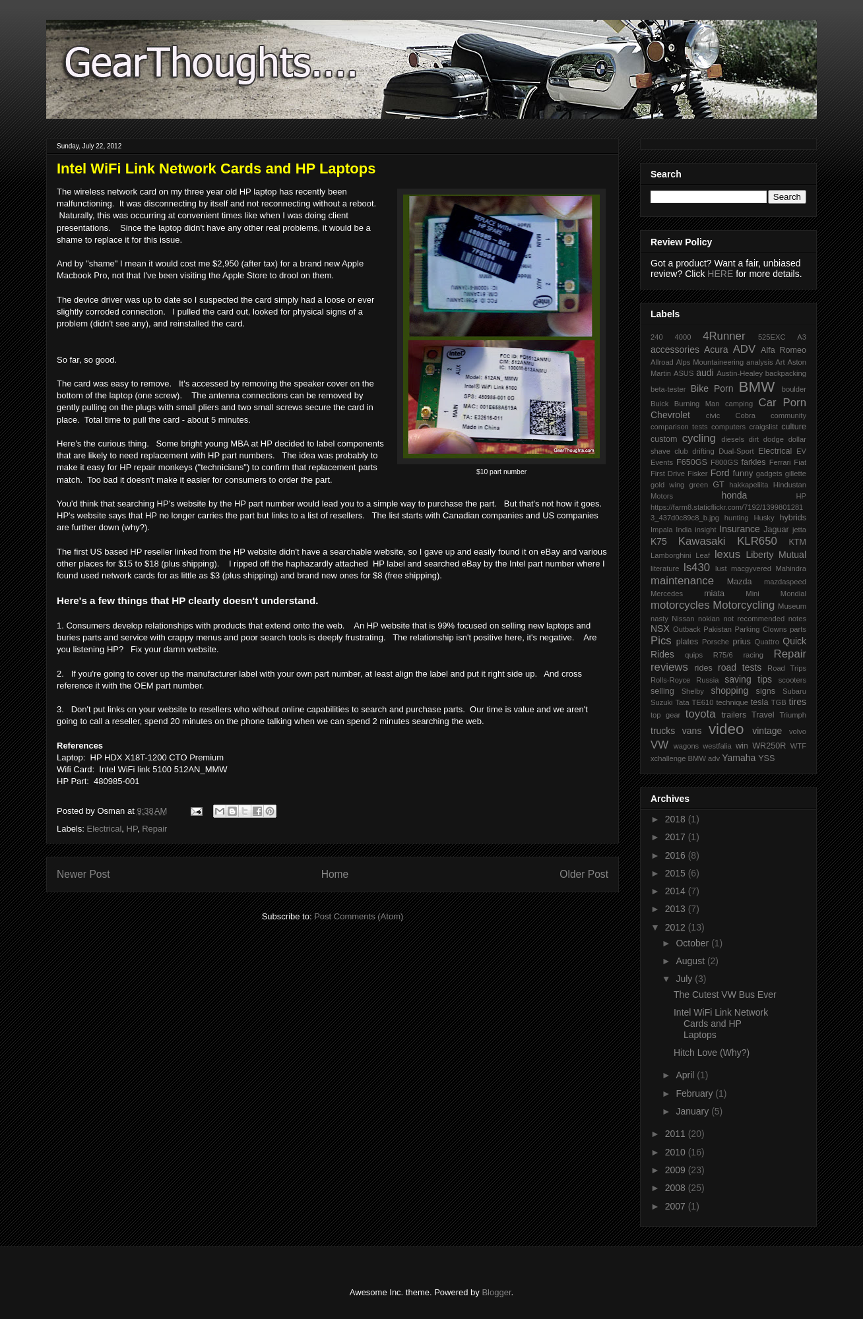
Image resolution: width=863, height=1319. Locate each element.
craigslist (763, 427)
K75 (659, 541)
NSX (660, 628)
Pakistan (717, 629)
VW (659, 745)
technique (732, 702)
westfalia (717, 746)
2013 (676, 909)
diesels (732, 439)
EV (801, 451)
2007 (676, 1206)
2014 (676, 891)
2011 (676, 1133)
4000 (682, 337)
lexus (727, 554)
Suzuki (662, 702)
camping (739, 404)
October (693, 943)
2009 (676, 1170)
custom (664, 439)
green (699, 485)
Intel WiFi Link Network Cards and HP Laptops (721, 1023)
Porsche (715, 642)
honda (734, 495)
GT (718, 484)
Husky (763, 518)
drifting (703, 451)
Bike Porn (712, 388)
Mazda (739, 581)
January (693, 1111)
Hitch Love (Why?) (712, 1052)
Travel (763, 715)
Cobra (745, 415)
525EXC (772, 337)
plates (687, 641)
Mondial (793, 594)
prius (741, 641)
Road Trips (786, 668)
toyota (701, 714)
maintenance (682, 580)
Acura (716, 349)
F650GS (691, 462)
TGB (778, 702)
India (683, 530)
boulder (794, 389)
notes (797, 619)
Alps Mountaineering (710, 362)
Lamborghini (671, 555)
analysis (759, 362)
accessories (675, 349)
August (691, 961)
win (742, 746)
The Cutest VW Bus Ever (725, 994)
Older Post (583, 874)
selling (662, 691)
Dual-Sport (736, 451)
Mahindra (790, 568)
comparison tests (679, 427)
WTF (798, 746)
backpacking (785, 373)
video (726, 729)
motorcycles (680, 605)
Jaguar (776, 529)
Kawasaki (702, 541)
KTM (797, 542)
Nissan (683, 619)
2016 (676, 855)
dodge (773, 439)
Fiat (800, 462)
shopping (729, 690)
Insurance (739, 529)
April (686, 1075)
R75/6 (723, 655)
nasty (659, 619)
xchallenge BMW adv (685, 758)
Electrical (104, 829)
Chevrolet (670, 415)
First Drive (668, 473)
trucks (663, 730)
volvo (797, 731)
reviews (669, 667)
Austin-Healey (740, 373)
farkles (753, 462)
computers (728, 427)
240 (657, 337)
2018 (676, 819)
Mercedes (667, 594)
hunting (736, 518)
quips (694, 655)
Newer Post (83, 874)
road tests (739, 667)
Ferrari (780, 462)
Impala (662, 530)
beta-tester (668, 389)
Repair (154, 829)
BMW (757, 387)
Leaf (702, 555)
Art (779, 362)
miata (714, 593)
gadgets (769, 473)
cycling (699, 438)
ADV (744, 349)
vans (692, 730)
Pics (661, 640)
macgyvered (751, 568)
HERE (720, 273)
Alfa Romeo (783, 350)
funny (742, 473)
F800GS (724, 462)
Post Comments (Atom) (358, 916)
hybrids (792, 517)
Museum (792, 606)
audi (704, 372)
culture (793, 426)
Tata (682, 702)
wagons (686, 746)
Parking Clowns (761, 629)
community (788, 415)
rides (703, 668)
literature (665, 568)
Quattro (767, 642)
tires (797, 701)
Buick (659, 404)
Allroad (662, 362)
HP (132, 829)
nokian (709, 619)
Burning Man (697, 404)
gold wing (667, 485)
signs (765, 691)
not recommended (754, 619)
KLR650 (757, 541)
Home (335, 874)
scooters (792, 680)
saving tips (748, 679)
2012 (676, 927)
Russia (707, 680)
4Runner (724, 336)
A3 (801, 337)
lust (720, 568)
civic (713, 415)
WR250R (769, 746)
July (685, 978)
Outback (687, 629)
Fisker (697, 473)
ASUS (683, 373)
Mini (752, 594)
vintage (767, 730)
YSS (766, 758)
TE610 (703, 702)
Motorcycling (744, 605)
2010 (676, 1152)
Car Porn (782, 402)
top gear (665, 715)
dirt (754, 439)
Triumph (792, 715)
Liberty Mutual (776, 554)
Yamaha (738, 757)
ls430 (697, 567)
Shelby (693, 691)
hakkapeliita (748, 485)
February (695, 1093)
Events (662, 462)
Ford (720, 473)
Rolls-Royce (670, 680)
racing (753, 655)
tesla (760, 702)
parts (798, 629)
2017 (676, 837)
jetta (799, 530)
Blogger (496, 1292)
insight (705, 530)
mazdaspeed (785, 582)
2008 (676, 1187)
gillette (795, 473)
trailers (733, 715)
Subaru (794, 691)
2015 (676, 873)
